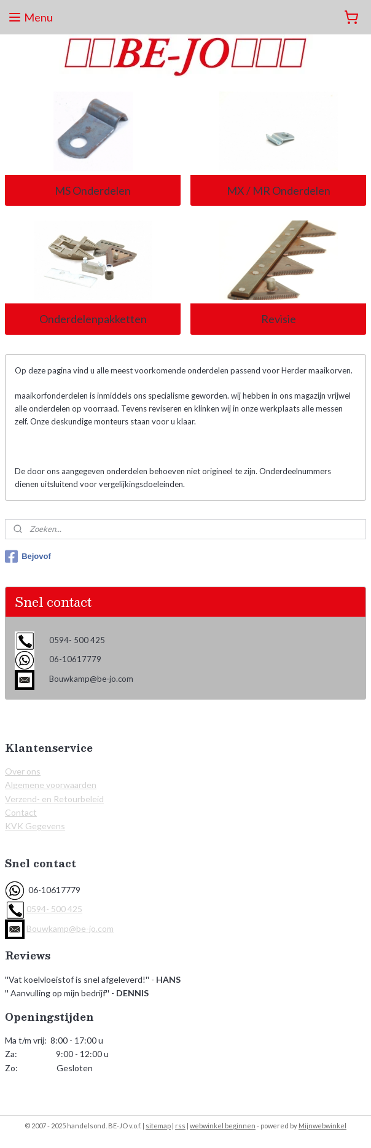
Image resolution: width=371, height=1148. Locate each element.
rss (180, 1126)
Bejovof (28, 556)
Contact (21, 812)
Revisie (278, 319)
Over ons (23, 771)
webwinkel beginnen (223, 1126)
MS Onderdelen (93, 190)
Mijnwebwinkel (322, 1126)
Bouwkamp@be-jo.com (70, 928)
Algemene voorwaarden (50, 784)
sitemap (158, 1126)
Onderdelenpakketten (93, 319)
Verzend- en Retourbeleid (54, 799)
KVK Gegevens (35, 826)
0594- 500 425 (54, 909)
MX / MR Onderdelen (278, 190)
